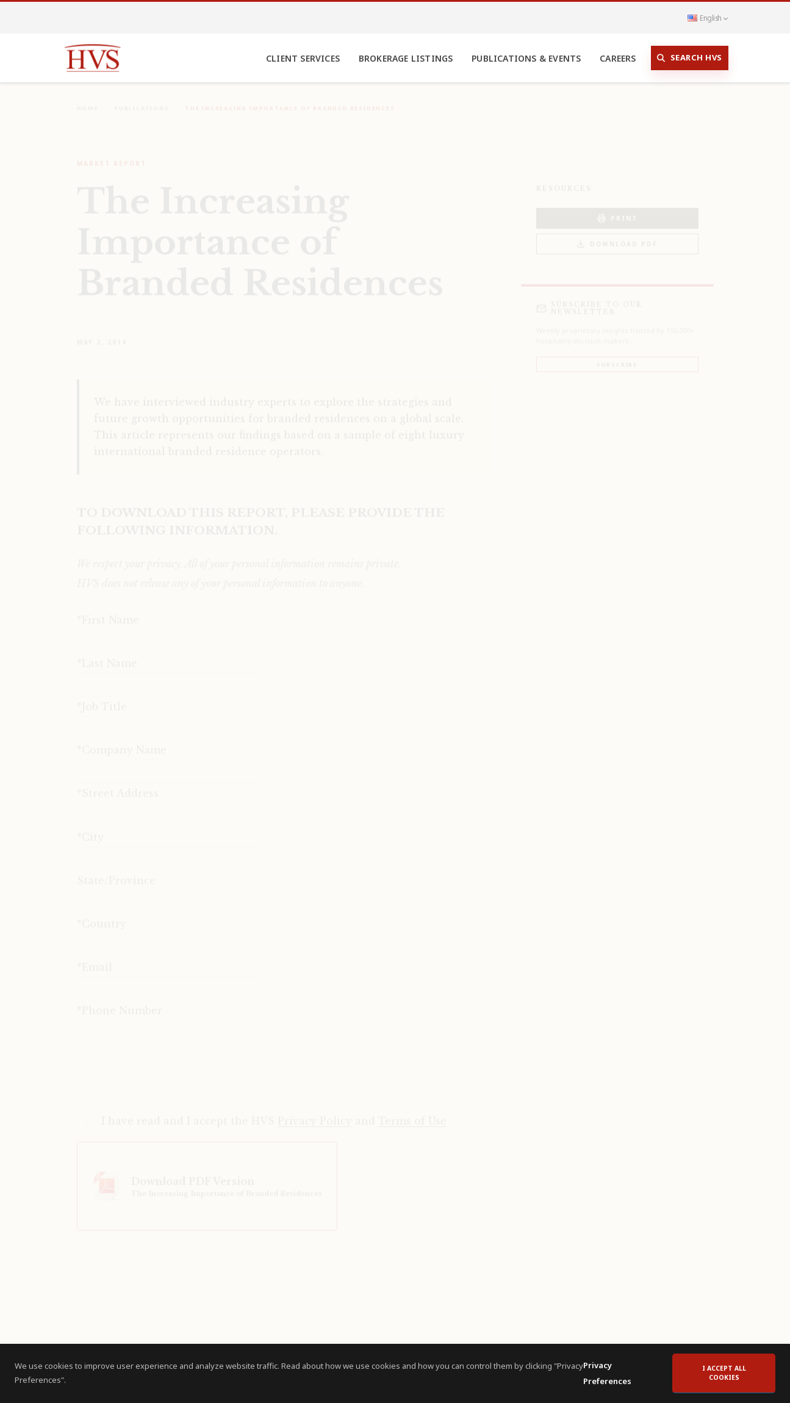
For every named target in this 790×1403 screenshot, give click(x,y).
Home (88, 100)
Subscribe (617, 356)
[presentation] (169, 1069)
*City (90, 829)
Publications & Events (526, 58)
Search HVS (689, 58)
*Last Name (107, 655)
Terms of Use (412, 1112)
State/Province (116, 872)
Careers (618, 58)
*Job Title (102, 698)
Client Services (303, 58)
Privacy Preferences (607, 1376)
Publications (142, 100)
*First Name (108, 611)
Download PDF (617, 235)
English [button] (708, 18)
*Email (94, 959)
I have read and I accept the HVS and (274, 1112)
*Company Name (122, 741)
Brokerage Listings (406, 58)
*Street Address (118, 785)
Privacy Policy (315, 1112)
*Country (101, 915)
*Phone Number (119, 1002)
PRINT (617, 210)
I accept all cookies (724, 1376)
